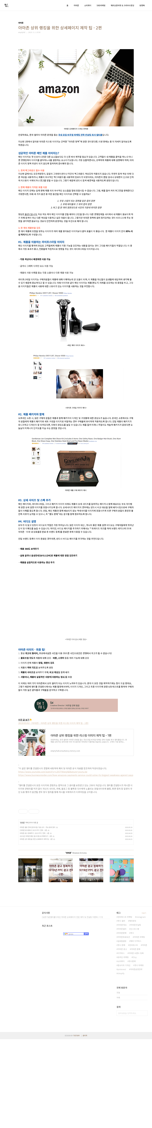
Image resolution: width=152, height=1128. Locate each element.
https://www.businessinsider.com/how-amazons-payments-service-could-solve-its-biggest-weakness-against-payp (75, 775)
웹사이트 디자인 (124, 1054)
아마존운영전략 (136, 1058)
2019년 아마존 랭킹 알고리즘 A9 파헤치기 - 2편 (36, 925)
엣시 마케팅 (139, 1054)
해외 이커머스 (135, 1030)
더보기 (144, 1002)
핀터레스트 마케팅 (125, 1005)
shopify (121, 1062)
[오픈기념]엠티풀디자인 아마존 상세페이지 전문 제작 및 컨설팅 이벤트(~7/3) (72, 1006)
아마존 (76, 5)
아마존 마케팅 (139, 1025)
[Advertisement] (76, 823)
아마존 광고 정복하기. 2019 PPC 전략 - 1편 (34, 922)
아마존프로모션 (124, 1025)
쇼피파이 (87, 5)
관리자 (85, 1124)
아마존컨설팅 (136, 1013)
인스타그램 (134, 1017)
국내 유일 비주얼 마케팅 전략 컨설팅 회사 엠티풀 (80, 134)
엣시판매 (132, 1050)
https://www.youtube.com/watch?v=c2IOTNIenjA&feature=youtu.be (52, 771)
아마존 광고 (122, 1038)
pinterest (122, 1058)
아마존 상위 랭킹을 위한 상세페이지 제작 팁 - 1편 (36, 928)
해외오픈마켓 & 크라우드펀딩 (122, 5)
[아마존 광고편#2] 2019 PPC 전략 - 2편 (33, 919)
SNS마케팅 (101, 5)
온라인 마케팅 (123, 1046)
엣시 (132, 1021)
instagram (141, 1005)
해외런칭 (132, 1009)
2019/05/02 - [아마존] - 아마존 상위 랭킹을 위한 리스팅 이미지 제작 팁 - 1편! (53, 723)
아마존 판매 (135, 1038)
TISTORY (76, 1124)
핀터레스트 (133, 1034)
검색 (144, 1102)
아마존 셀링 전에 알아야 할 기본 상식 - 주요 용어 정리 (37, 916)
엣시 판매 (121, 1034)
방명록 (142, 5)
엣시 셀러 (121, 1009)
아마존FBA (122, 1013)
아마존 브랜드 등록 (136, 1042)
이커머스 (121, 1042)
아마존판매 (122, 1021)
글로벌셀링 (122, 1030)
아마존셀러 (122, 1017)
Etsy (135, 1046)
